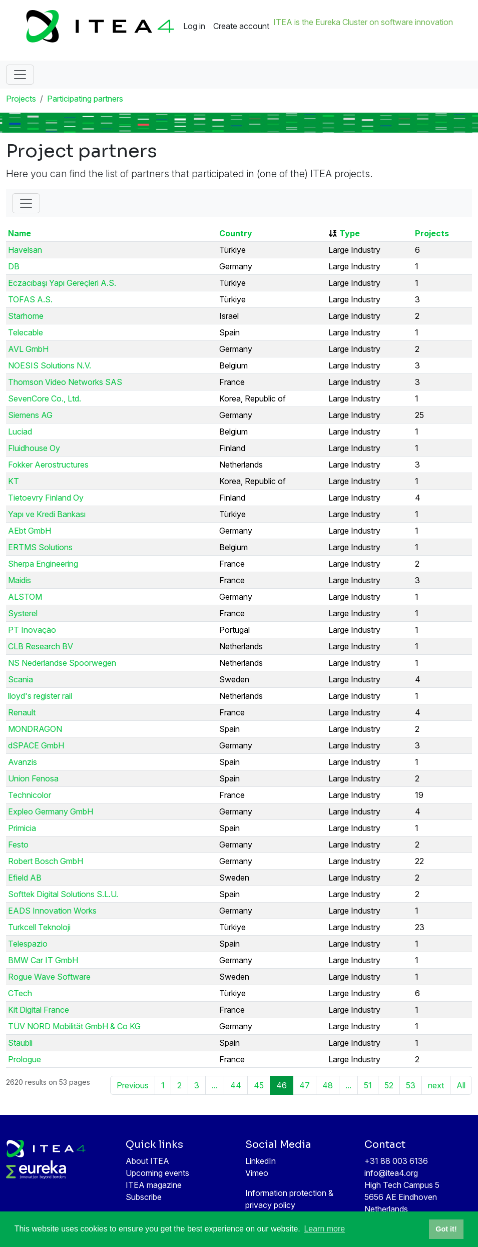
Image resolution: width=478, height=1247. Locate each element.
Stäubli (20, 1043)
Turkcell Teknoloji (39, 927)
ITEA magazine (154, 1185)
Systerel (23, 613)
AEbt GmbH (29, 531)
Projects (21, 99)
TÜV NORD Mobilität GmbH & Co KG (74, 1026)
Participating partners (85, 99)
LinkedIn (260, 1161)
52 (388, 1085)
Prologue (24, 1059)
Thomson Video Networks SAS (65, 382)
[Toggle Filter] (26, 203)
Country (235, 233)
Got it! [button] (445, 1229)
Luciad (20, 432)
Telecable (25, 332)
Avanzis (22, 762)
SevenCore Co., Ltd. (44, 398)
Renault (22, 712)
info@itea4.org (391, 1173)
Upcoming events (157, 1173)
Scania (20, 679)
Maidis (19, 580)
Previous (133, 1085)
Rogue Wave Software (49, 977)
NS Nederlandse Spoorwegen (62, 663)
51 (368, 1085)
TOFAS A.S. (30, 299)
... (215, 1085)
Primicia (22, 828)
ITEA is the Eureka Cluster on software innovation (363, 22)
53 (410, 1085)
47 (304, 1085)
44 (235, 1085)
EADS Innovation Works (52, 911)
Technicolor (29, 795)
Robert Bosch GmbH (45, 861)
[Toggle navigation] (20, 75)
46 (281, 1085)
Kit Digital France (38, 1010)
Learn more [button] (324, 1228)
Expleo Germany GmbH (50, 811)
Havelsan (25, 250)
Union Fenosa (33, 778)
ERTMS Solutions (40, 547)
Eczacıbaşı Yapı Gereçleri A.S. (62, 283)
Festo (18, 845)
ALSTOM (25, 597)
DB (14, 266)
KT (13, 481)
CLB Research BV (40, 646)
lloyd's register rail (40, 696)
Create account (241, 26)
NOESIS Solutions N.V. (49, 365)
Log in (194, 26)
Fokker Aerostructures (48, 465)
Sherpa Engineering (43, 564)
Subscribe (144, 1197)
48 (327, 1085)
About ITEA (147, 1161)
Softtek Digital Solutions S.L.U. (63, 894)
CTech (20, 993)
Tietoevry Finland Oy (46, 498)
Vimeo (256, 1173)
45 (259, 1085)
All (460, 1085)
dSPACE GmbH (36, 745)
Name (19, 233)
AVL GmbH (28, 349)
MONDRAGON (35, 729)
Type (349, 233)
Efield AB (25, 878)
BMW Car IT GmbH (43, 960)
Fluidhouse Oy (34, 448)
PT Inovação (32, 630)
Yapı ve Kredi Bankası (47, 514)
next (436, 1085)
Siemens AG (30, 415)
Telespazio (28, 944)
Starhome (26, 316)
